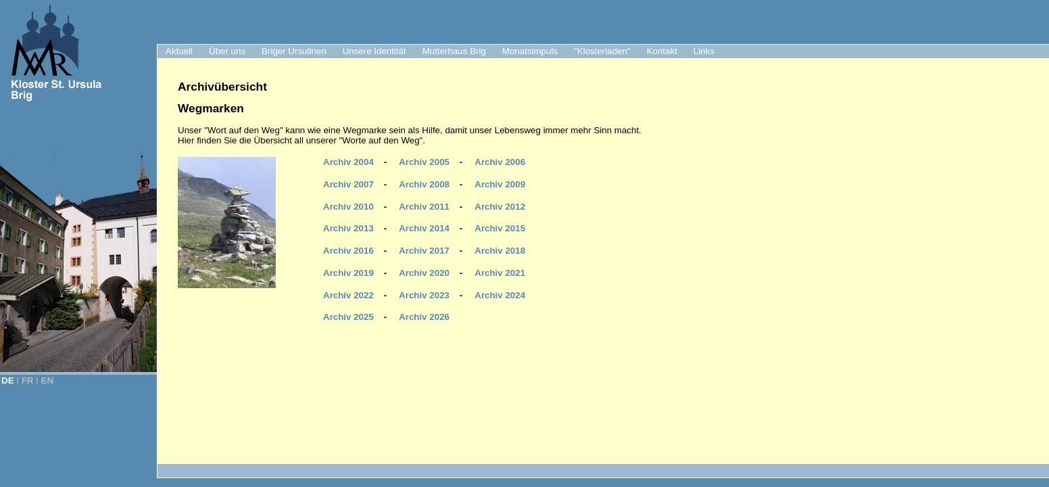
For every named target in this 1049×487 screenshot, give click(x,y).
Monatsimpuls (530, 51)
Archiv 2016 (348, 251)
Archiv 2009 (499, 184)
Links (703, 51)
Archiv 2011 (424, 207)
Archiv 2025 (348, 317)
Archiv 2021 (499, 273)
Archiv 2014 (424, 228)
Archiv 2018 (499, 251)
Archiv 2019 (348, 273)
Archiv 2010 (348, 207)
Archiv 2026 (424, 317)
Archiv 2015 (499, 228)
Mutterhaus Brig (454, 51)
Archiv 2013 (348, 228)
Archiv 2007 (348, 184)
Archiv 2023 (424, 295)
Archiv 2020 (424, 273)
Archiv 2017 (424, 251)
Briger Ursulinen (294, 51)
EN (47, 380)
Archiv (499, 295)
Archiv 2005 (424, 162)
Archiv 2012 (499, 207)
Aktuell (179, 51)
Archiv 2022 (348, 295)
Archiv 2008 (424, 184)
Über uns (227, 51)
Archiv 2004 (348, 162)
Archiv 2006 (499, 162)
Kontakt (662, 51)
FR (28, 380)
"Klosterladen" (602, 51)
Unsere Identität (374, 51)
